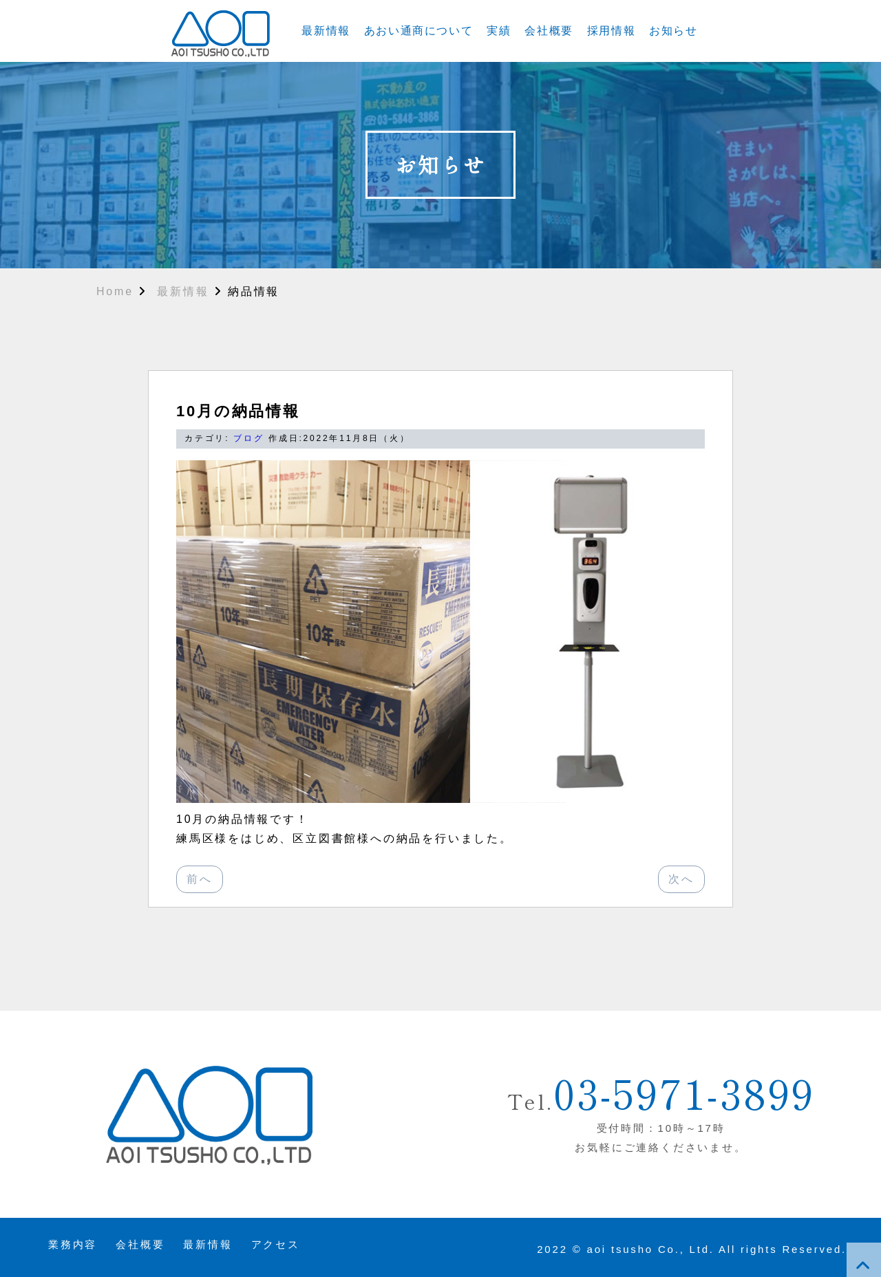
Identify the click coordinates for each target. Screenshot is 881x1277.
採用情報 (611, 30)
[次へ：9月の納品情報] (681, 879)
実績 (499, 30)
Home (115, 291)
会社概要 (548, 30)
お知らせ (673, 30)
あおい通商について (418, 30)
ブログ (248, 438)
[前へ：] (199, 879)
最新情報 (325, 30)
